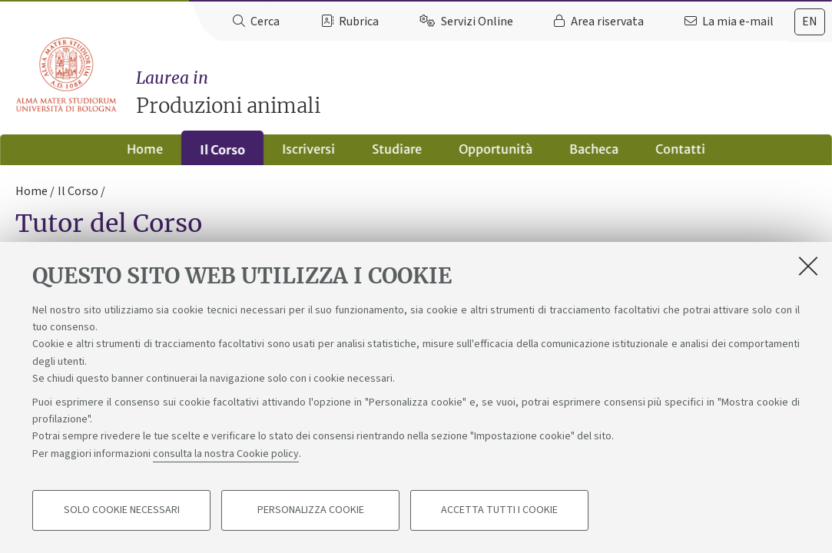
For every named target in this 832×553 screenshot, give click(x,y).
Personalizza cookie (310, 511)
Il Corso (222, 149)
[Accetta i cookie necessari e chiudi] (808, 266)
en (809, 21)
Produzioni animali (484, 92)
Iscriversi (308, 149)
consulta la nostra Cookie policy (226, 454)
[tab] (809, 21)
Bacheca (593, 149)
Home (145, 149)
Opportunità (495, 149)
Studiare (397, 149)
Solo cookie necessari (122, 511)
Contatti (680, 149)
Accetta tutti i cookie (499, 511)
